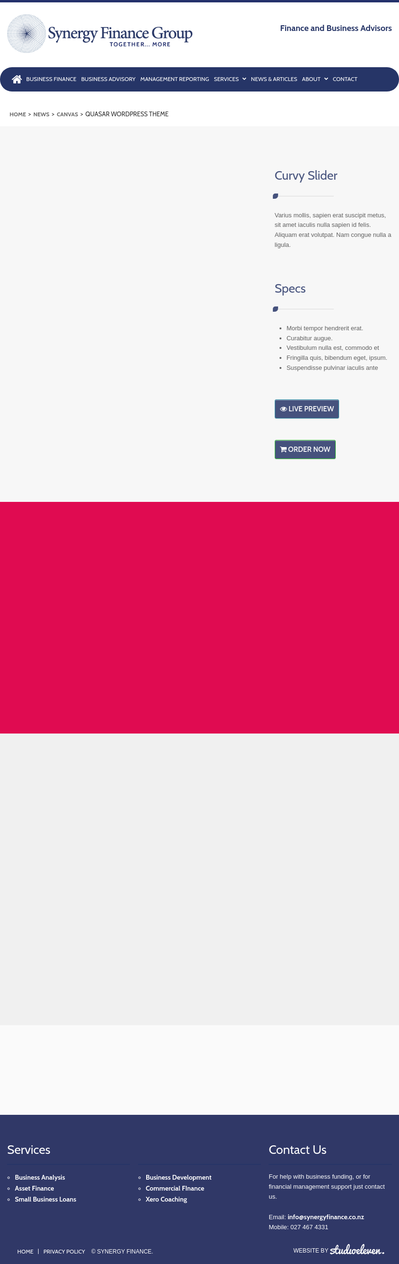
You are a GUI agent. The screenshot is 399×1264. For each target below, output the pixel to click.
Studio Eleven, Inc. (357, 1249)
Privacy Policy (64, 1251)
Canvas (67, 114)
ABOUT (315, 78)
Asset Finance (34, 1188)
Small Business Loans (45, 1199)
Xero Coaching (166, 1199)
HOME (18, 77)
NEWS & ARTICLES (274, 78)
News (41, 114)
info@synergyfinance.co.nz (326, 1217)
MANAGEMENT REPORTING (174, 78)
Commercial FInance (175, 1188)
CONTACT (345, 78)
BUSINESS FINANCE (51, 78)
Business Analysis (40, 1177)
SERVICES (230, 78)
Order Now (312, 449)
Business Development (178, 1177)
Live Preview (314, 409)
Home (18, 114)
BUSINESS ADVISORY (108, 78)
